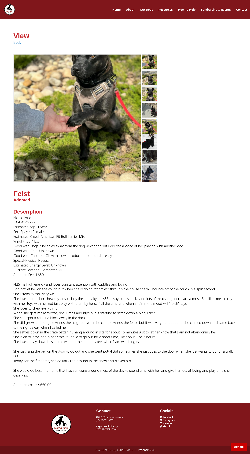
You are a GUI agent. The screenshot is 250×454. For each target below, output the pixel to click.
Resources (165, 9)
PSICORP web (146, 450)
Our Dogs (146, 9)
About (130, 9)
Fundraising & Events (216, 9)
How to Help (187, 9)
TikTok (165, 426)
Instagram (167, 420)
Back (17, 42)
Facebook (167, 417)
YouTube (166, 423)
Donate (239, 446)
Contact (241, 9)
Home (116, 9)
